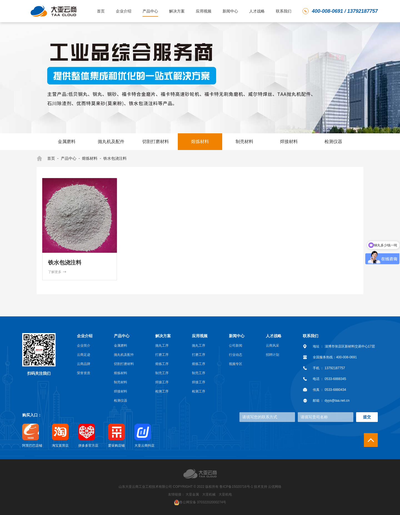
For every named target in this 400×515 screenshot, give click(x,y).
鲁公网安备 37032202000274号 (202, 502)
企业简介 (83, 346)
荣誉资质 (83, 373)
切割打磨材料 (155, 141)
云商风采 (272, 346)
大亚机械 (209, 494)
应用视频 (203, 11)
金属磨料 (67, 141)
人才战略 (257, 11)
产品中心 (150, 11)
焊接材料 (289, 141)
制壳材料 (244, 141)
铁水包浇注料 (115, 158)
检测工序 (162, 391)
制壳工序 (162, 373)
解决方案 (177, 11)
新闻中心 (230, 11)
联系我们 (283, 11)
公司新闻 (235, 346)
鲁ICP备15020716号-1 (236, 487)
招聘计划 (272, 355)
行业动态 (235, 355)
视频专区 (235, 364)
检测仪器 (333, 141)
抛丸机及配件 (111, 141)
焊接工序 (162, 382)
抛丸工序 (162, 346)
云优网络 (274, 487)
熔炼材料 (200, 141)
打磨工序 (162, 355)
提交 (367, 417)
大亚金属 (192, 494)
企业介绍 (123, 11)
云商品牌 (83, 364)
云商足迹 (83, 355)
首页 (101, 11)
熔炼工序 (162, 364)
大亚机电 (225, 494)
